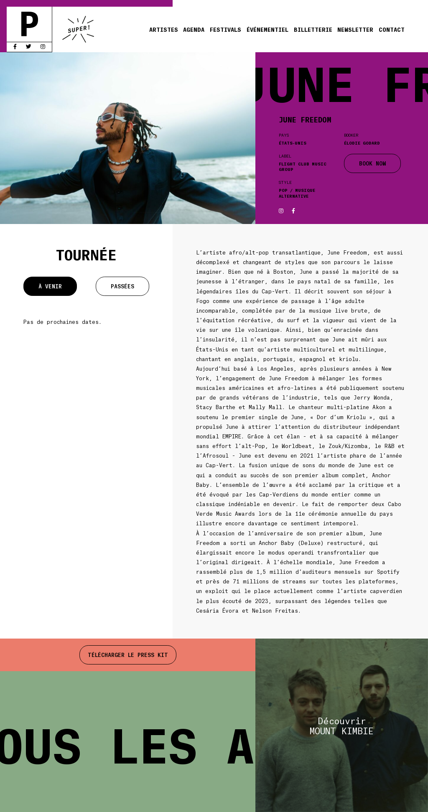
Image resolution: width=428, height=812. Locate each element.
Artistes (163, 29)
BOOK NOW (372, 163)
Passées (122, 286)
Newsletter (355, 29)
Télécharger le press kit (128, 654)
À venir (50, 286)
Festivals (225, 29)
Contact (392, 29)
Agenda (193, 29)
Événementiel (267, 29)
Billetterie (313, 29)
